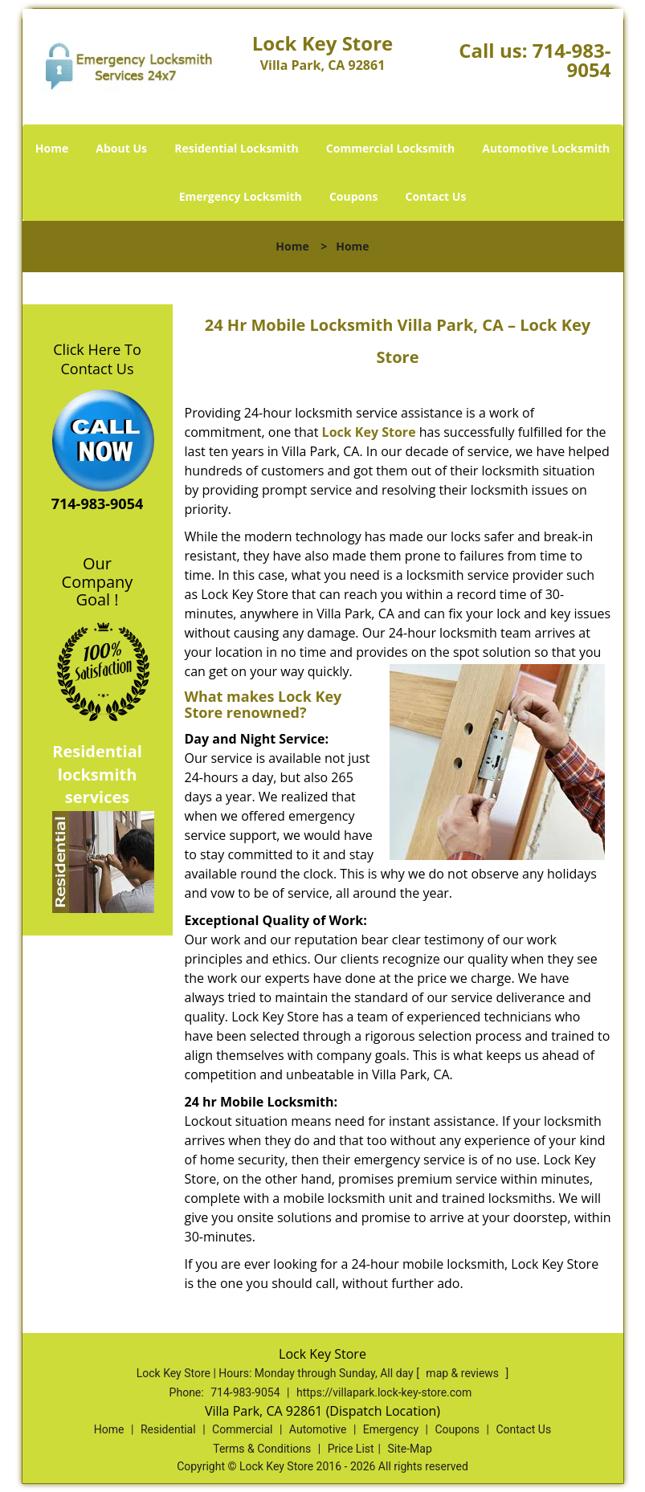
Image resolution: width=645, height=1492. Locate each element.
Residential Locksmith (236, 148)
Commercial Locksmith (390, 148)
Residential (168, 1429)
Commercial (242, 1429)
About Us (121, 148)
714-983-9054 (572, 60)
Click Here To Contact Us (97, 359)
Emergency (390, 1429)
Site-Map (410, 1448)
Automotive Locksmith (546, 148)
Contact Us (436, 196)
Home (51, 148)
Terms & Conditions (262, 1448)
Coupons (353, 196)
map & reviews (463, 1373)
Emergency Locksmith (240, 196)
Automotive (318, 1429)
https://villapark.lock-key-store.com (384, 1392)
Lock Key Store (369, 432)
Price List (351, 1448)
